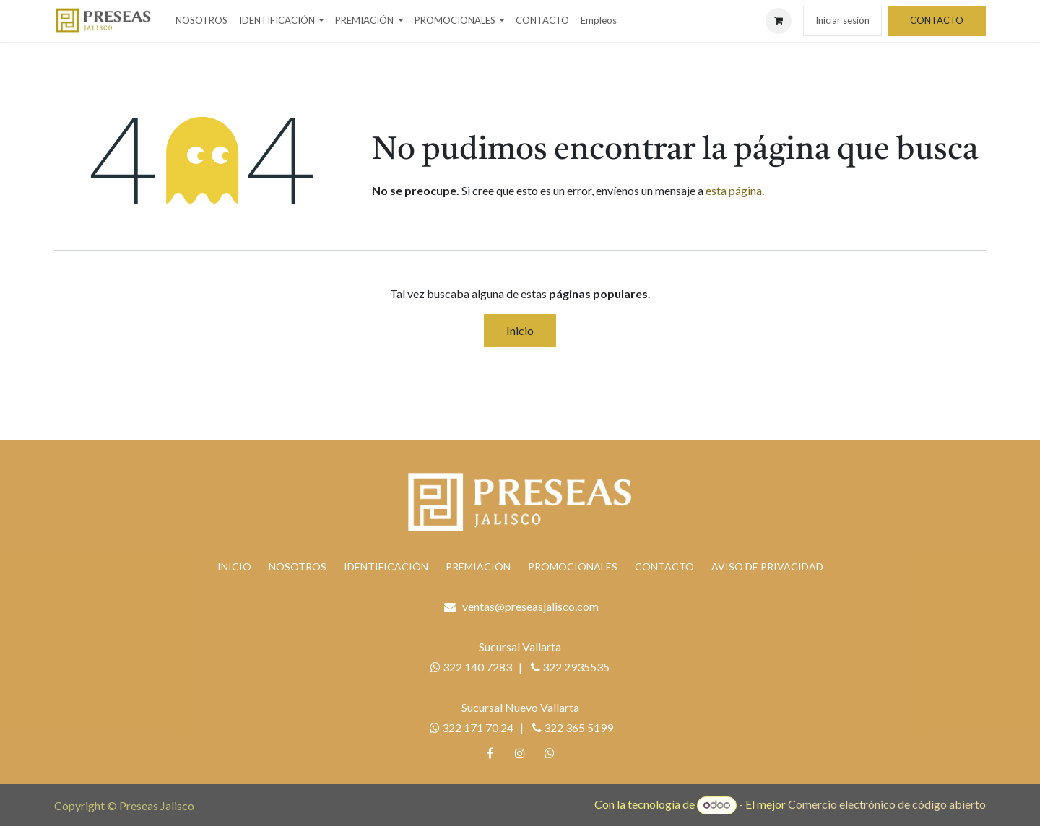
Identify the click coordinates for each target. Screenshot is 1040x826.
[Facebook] (490, 753)
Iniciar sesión (842, 20)
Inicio (520, 330)
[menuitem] (201, 21)
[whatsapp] (549, 753)
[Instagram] (520, 753)
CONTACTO (936, 20)
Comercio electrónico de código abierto (887, 804)
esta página (734, 190)
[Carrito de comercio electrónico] (779, 21)
